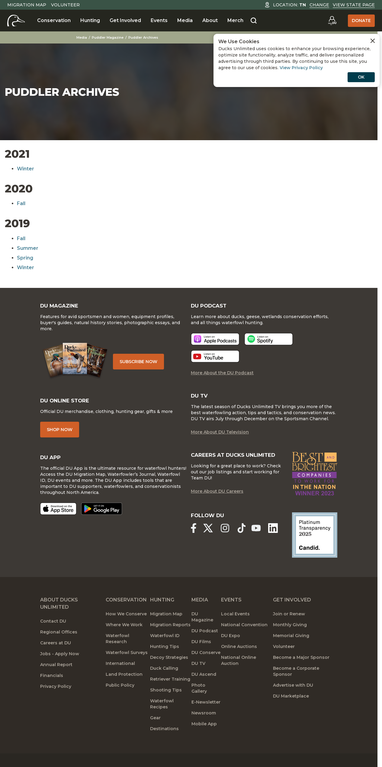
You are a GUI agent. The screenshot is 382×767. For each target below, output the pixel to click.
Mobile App (204, 738)
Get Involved (125, 20)
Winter (25, 169)
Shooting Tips (166, 704)
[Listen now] (215, 345)
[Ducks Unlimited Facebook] (193, 543)
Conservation (54, 20)
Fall (21, 203)
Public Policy (120, 699)
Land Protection (124, 688)
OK (361, 77)
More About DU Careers (217, 506)
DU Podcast (204, 645)
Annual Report (56, 679)
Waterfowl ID (164, 650)
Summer (27, 248)
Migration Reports (170, 639)
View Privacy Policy (301, 67)
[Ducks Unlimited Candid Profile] (314, 548)
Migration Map (26, 5)
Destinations (164, 743)
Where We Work (124, 639)
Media (185, 20)
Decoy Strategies (169, 671)
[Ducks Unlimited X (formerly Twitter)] (209, 543)
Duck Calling (164, 682)
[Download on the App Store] (58, 517)
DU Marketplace (291, 710)
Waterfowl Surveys (127, 666)
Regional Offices (58, 646)
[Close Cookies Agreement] (373, 41)
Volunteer (65, 5)
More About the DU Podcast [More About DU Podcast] (222, 378)
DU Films (201, 656)
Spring (25, 258)
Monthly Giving (290, 639)
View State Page (354, 5)
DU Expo (230, 650)
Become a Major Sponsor (301, 671)
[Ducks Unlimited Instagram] (227, 543)
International (120, 677)
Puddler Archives (144, 37)
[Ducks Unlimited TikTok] (245, 543)
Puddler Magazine (108, 37)
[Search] (254, 21)
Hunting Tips (164, 660)
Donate (361, 20)
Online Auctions (239, 660)
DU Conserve (205, 666)
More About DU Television (220, 439)
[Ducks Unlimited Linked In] (276, 543)
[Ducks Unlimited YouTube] (258, 543)
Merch (235, 20)
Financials (51, 689)
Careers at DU (55, 657)
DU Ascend (203, 688)
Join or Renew (289, 628)
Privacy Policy (55, 700)
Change (319, 5)
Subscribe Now (142, 365)
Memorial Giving (291, 650)
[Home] (16, 20)
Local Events (235, 628)
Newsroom (203, 727)
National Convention (244, 639)
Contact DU (53, 635)
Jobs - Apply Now (59, 668)
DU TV (198, 677)
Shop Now (59, 436)
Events (159, 20)
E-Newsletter (205, 716)
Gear (155, 732)
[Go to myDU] (332, 20)
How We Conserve (126, 628)
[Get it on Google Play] (101, 517)
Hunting (90, 20)
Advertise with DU (293, 699)
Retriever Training (170, 693)
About (210, 20)
